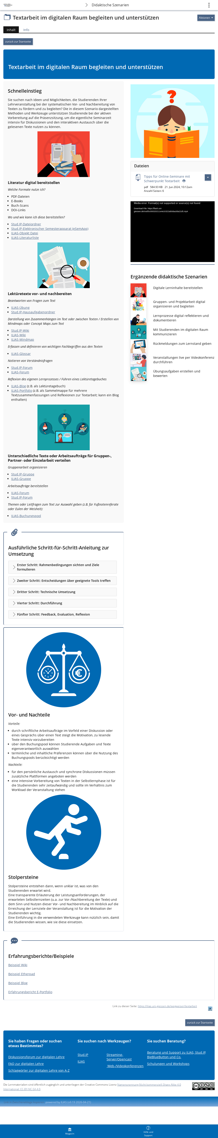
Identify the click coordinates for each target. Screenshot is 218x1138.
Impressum (14, 1107)
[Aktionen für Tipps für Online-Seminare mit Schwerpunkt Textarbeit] (208, 177)
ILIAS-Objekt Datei (24, 233)
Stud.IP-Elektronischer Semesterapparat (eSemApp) (49, 228)
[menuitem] (70, 1131)
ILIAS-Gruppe (21, 479)
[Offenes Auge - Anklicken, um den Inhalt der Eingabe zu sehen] (183, 181)
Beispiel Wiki (17, 965)
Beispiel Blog (18, 983)
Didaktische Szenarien (110, 4)
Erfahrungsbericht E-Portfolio (30, 992)
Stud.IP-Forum (22, 367)
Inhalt (9, 30)
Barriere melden (96, 1107)
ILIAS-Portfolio (21, 390)
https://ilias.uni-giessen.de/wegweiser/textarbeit (167, 1006)
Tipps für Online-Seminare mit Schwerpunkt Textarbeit (167, 178)
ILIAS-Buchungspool (26, 516)
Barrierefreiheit (72, 1107)
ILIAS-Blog (18, 386)
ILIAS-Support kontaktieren (41, 1107)
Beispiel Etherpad (21, 974)
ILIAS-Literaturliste (25, 237)
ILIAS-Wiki (18, 335)
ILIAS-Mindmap (22, 339)
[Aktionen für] (206, 18)
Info (26, 30)
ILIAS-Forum (20, 372)
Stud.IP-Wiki (20, 330)
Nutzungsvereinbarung (125, 1107)
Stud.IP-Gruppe (22, 474)
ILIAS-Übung (20, 307)
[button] (62, 567)
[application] (173, 231)
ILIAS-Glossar (21, 354)
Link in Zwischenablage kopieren (24, 1102)
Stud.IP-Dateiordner (26, 224)
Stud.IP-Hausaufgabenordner (33, 312)
